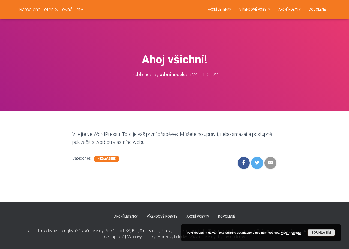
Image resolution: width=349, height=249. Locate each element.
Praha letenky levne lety (43, 231)
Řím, (143, 231)
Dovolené (317, 9)
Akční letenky (219, 9)
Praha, (166, 231)
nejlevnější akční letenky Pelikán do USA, (97, 231)
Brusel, (154, 231)
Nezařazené (107, 158)
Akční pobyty (289, 9)
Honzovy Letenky (172, 237)
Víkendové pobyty (254, 9)
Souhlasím (321, 233)
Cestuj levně (114, 237)
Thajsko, (180, 231)
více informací (291, 232)
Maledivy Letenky (141, 237)
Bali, (135, 231)
